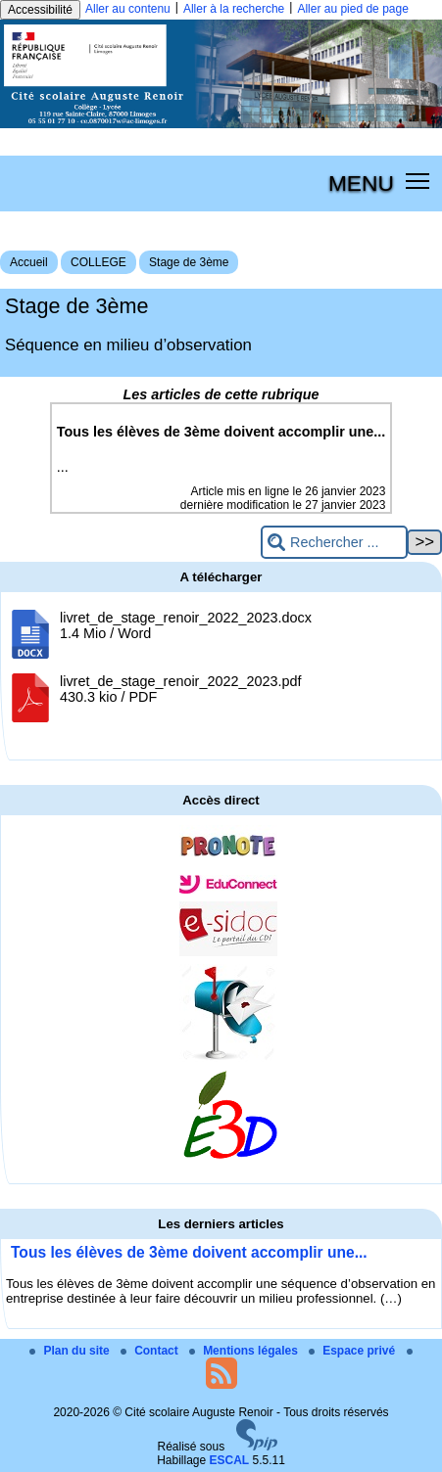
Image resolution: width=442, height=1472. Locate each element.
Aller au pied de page (352, 9)
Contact (151, 1350)
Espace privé (353, 1350)
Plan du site (71, 1350)
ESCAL (230, 1460)
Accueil (29, 262)
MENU (361, 183)
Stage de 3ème (188, 262)
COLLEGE (98, 262)
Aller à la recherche (233, 9)
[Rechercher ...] (334, 543)
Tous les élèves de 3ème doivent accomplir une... (189, 1252)
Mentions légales (245, 1350)
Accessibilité (40, 10)
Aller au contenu (128, 9)
